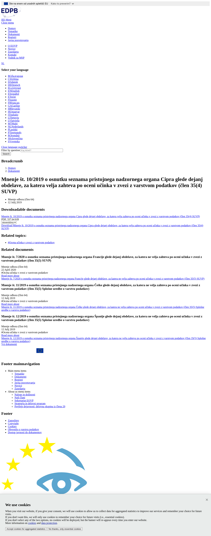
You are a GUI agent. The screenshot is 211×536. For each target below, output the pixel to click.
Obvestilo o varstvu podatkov (23, 429)
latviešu (13, 120)
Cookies (12, 426)
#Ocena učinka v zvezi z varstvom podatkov (31, 242)
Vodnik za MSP (16, 57)
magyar (14, 111)
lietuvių (13, 117)
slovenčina (15, 138)
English (13, 90)
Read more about (105, 277)
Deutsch (14, 85)
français (13, 102)
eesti (12, 96)
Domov (12, 28)
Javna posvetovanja (18, 40)
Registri (12, 37)
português (14, 132)
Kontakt (12, 54)
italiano (13, 114)
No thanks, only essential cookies (65, 529)
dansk (13, 82)
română (13, 135)
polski (12, 129)
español (13, 93)
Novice (11, 48)
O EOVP (12, 45)
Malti (13, 123)
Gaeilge (14, 105)
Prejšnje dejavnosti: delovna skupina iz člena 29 (40, 406)
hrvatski (14, 108)
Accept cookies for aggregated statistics (26, 529)
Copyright (13, 423)
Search (6, 154)
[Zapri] (207, 499)
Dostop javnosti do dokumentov (25, 432)
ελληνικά (14, 88)
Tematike (13, 31)
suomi (12, 99)
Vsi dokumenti (9, 344)
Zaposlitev (13, 420)
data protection (49, 523)
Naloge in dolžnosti (25, 394)
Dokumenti (14, 34)
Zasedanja (13, 51)
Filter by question (10, 150)
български (15, 76)
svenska (14, 141)
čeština (13, 79)
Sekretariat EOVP (24, 400)
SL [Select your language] (2, 63)
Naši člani (20, 397)
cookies (32, 523)
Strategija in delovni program (30, 403)
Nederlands (15, 126)
